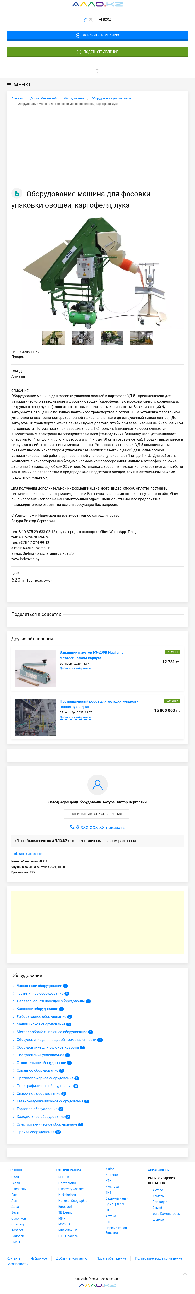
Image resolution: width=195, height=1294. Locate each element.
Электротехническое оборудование (44, 1124)
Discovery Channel (71, 1189)
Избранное (39, 1258)
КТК (108, 1181)
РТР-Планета (68, 1236)
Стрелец (17, 1224)
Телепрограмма (68, 1170)
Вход (105, 19)
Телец (15, 1183)
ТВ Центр (65, 1212)
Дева (15, 1206)
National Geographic (72, 1201)
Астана (111, 1216)
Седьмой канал (117, 1198)
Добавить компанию (97, 35)
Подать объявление (97, 52)
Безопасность (17, 1264)
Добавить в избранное (75, 668)
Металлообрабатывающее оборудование (49, 1032)
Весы (15, 1212)
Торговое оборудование (34, 1109)
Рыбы (15, 1242)
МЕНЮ (18, 85)
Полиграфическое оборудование (42, 1086)
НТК (109, 1210)
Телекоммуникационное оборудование (47, 1101)
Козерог (17, 1230)
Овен (15, 1177)
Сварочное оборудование (36, 1093)
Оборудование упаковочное (38, 1055)
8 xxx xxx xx (97, 827)
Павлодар (159, 1202)
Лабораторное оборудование (39, 1016)
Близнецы (18, 1189)
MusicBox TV (67, 1230)
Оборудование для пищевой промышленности (54, 1039)
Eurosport (65, 1206)
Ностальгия (67, 1183)
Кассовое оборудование (35, 1009)
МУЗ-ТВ (64, 1224)
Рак (14, 1195)
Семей (157, 1208)
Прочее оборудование (33, 1132)
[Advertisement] (97, 147)
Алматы (158, 1196)
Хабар (110, 1169)
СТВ (108, 1222)
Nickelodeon (67, 1195)
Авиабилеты (158, 1170)
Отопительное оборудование (39, 1063)
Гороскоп (15, 1170)
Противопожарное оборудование (42, 1078)
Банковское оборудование (37, 986)
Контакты (14, 1258)
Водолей (17, 1236)
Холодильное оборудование (38, 1116)
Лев (14, 1201)
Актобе (157, 1190)
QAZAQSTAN (115, 1204)
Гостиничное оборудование (37, 993)
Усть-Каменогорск (166, 1213)
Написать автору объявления (96, 814)
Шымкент (159, 1219)
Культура (112, 1186)
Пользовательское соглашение (158, 1258)
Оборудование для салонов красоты (45, 1047)
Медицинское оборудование (38, 1024)
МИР (61, 1218)
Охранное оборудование (35, 1070)
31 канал (112, 1175)
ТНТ (109, 1192)
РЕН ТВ (63, 1177)
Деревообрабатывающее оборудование (48, 1001)
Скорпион (18, 1218)
